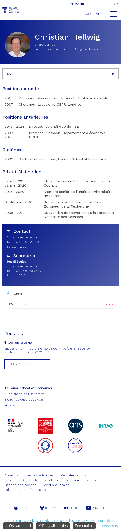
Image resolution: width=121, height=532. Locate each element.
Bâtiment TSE (15, 480)
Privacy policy (110, 526)
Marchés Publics (45, 480)
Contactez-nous (24, 364)
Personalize (84, 526)
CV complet (18, 304)
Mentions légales (56, 485)
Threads (22, 508)
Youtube (95, 508)
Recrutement (71, 475)
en (116, 3)
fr (102, 3)
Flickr (71, 507)
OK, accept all (18, 526)
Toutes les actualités (37, 475)
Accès (9, 475)
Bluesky (48, 508)
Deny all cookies (53, 526)
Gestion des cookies (20, 485)
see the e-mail (28, 237)
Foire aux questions (81, 480)
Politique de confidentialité (25, 490)
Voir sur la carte (18, 343)
